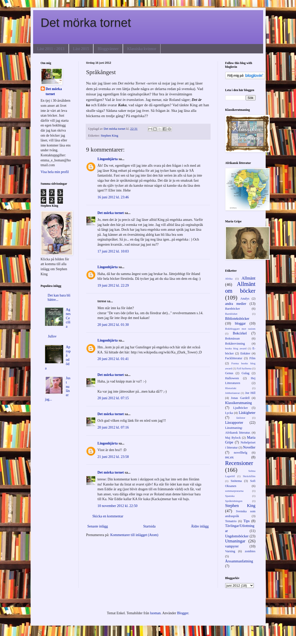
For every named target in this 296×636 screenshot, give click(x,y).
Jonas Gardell (240, 398)
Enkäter (245, 353)
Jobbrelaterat (232, 392)
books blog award (236, 348)
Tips (246, 521)
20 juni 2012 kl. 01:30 (113, 325)
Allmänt (249, 278)
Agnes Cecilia (68, 318)
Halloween (232, 378)
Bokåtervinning (235, 343)
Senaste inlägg (97, 526)
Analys (244, 298)
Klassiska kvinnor (141, 49)
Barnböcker (232, 308)
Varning (230, 551)
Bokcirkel (240, 333)
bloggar (240, 323)
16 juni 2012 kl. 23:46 (113, 197)
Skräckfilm (249, 476)
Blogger (182, 613)
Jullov (52, 336)
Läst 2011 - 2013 (50, 49)
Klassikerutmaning (238, 403)
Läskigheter (247, 413)
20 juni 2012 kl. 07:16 (113, 427)
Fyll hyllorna (244, 368)
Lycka (229, 413)
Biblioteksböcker (237, 319)
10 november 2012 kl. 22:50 (118, 506)
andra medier (235, 304)
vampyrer (232, 546)
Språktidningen (233, 500)
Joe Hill (250, 393)
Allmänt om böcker (240, 287)
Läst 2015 (81, 49)
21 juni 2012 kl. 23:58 (113, 457)
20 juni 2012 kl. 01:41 (113, 359)
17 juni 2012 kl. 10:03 (113, 251)
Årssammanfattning (239, 561)
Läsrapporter (234, 423)
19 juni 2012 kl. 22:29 (113, 285)
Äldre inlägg (200, 526)
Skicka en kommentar (108, 516)
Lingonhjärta (108, 159)
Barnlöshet (231, 313)
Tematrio (231, 521)
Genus (229, 373)
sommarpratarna (234, 490)
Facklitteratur (233, 358)
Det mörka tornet (86, 22)
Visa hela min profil (55, 172)
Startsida (149, 526)
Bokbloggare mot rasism (240, 328)
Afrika (229, 278)
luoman (155, 613)
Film (252, 358)
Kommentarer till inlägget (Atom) (134, 535)
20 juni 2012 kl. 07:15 (113, 398)
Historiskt (230, 388)
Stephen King (109, 135)
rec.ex (229, 457)
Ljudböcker (240, 408)
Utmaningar (235, 541)
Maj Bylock (233, 437)
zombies (250, 551)
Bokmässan (232, 338)
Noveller (249, 447)
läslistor (240, 417)
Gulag (245, 373)
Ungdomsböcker (237, 536)
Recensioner (239, 463)
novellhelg (240, 452)
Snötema (236, 481)
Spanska (230, 495)
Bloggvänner (108, 49)
